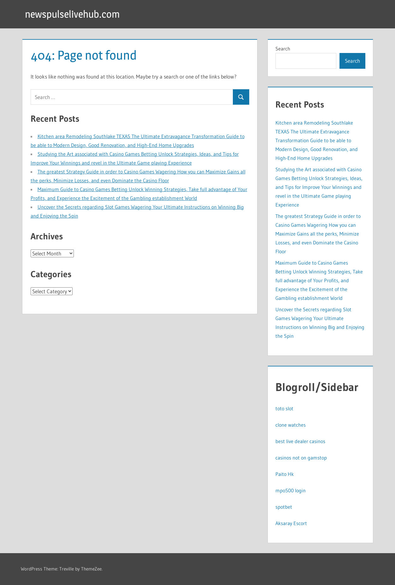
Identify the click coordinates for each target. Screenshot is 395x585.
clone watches (290, 425)
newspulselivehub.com (72, 14)
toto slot (284, 408)
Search (282, 48)
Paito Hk (284, 474)
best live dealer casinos (300, 441)
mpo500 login (290, 490)
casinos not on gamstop (301, 457)
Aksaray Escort (291, 523)
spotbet (283, 507)
